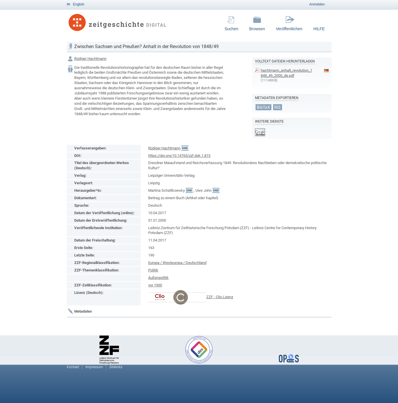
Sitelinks (115, 367)
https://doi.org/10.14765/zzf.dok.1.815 (179, 155)
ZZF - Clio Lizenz (219, 297)
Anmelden (317, 4)
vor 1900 (155, 285)
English (78, 4)
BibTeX (263, 107)
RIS (277, 107)
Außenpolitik (158, 277)
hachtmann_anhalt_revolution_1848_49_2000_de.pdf (286, 73)
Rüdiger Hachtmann (90, 58)
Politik (153, 270)
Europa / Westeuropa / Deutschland (177, 263)
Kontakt (73, 367)
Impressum (94, 367)
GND (185, 148)
